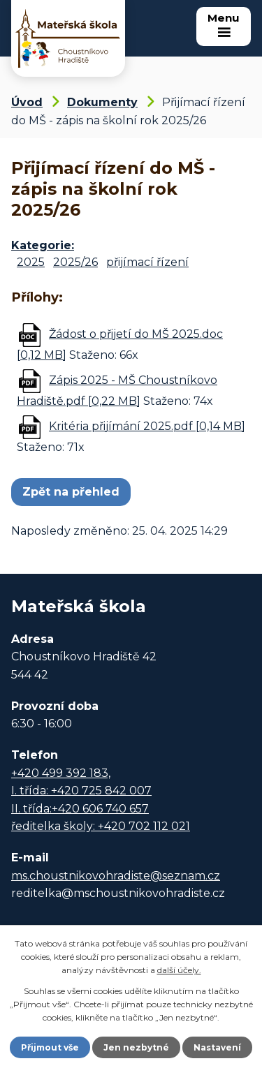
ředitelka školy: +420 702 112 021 (100, 826)
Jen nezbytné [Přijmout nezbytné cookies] (136, 1047)
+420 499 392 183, (60, 773)
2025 (31, 262)
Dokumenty (102, 102)
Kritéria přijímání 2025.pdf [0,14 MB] (147, 426)
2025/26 (75, 262)
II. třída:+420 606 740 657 (80, 808)
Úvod (27, 102)
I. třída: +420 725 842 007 (81, 790)
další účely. (179, 970)
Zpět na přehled (70, 491)
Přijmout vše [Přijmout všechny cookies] (50, 1047)
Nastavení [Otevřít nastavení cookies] (217, 1047)
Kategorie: (42, 245)
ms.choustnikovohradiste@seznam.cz (115, 875)
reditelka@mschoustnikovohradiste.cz (118, 893)
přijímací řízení (147, 262)
